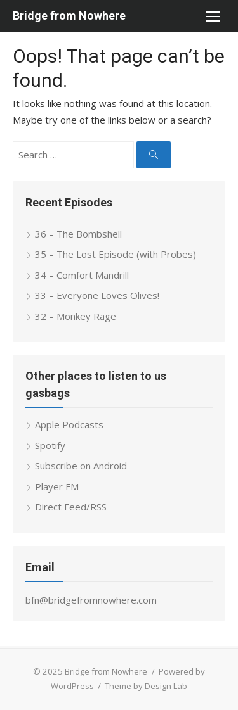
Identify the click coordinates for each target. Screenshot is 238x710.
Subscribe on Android (81, 465)
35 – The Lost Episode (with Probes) (115, 254)
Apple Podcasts (69, 424)
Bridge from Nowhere (69, 15)
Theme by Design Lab (146, 686)
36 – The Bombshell (78, 233)
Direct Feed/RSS (71, 506)
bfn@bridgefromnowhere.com (91, 599)
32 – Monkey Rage (75, 316)
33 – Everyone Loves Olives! (97, 295)
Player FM (57, 486)
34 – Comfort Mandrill (82, 275)
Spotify (50, 445)
